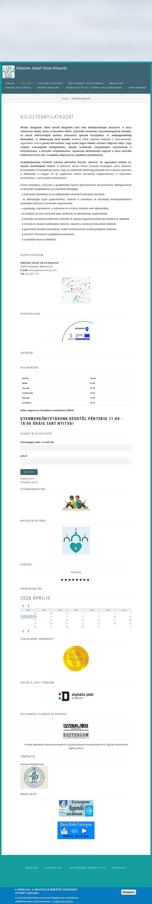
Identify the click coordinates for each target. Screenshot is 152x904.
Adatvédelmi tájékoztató (87, 867)
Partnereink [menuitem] (137, 87)
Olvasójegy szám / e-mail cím (37, 442)
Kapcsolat (119, 867)
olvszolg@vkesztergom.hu (43, 270)
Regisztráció (27, 478)
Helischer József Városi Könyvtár (41, 68)
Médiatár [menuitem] (115, 84)
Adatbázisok (54, 867)
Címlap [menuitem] (10, 83)
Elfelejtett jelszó (29, 482)
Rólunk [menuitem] (26, 84)
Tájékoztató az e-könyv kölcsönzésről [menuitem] (94, 87)
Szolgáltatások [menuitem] (49, 84)
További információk (62, 901)
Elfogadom (129, 892)
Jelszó (23, 455)
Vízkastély (76, 572)
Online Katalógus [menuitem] (18, 87)
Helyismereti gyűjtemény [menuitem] (85, 84)
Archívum (31, 867)
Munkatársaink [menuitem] (48, 87)
